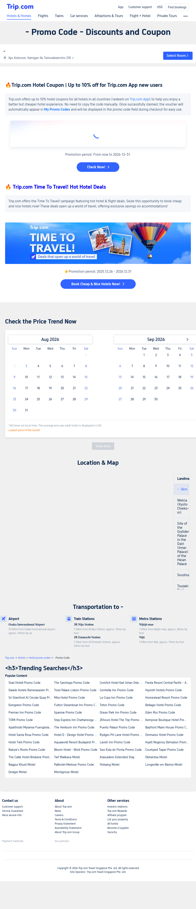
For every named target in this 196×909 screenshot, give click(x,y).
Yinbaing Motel (109, 764)
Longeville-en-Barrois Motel (163, 764)
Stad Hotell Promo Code (24, 682)
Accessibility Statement (68, 827)
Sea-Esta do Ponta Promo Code (121, 749)
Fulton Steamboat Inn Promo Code (76, 705)
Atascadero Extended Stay (117, 757)
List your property (117, 819)
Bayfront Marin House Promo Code (167, 727)
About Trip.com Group (67, 832)
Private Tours (167, 16)
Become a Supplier (118, 827)
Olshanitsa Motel (156, 757)
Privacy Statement (65, 823)
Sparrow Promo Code (68, 712)
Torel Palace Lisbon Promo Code (75, 690)
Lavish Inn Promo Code (115, 742)
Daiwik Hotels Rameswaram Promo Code (31, 690)
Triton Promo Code (112, 705)
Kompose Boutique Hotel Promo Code (167, 720)
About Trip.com (63, 806)
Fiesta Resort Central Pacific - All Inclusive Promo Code (167, 682)
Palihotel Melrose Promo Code (74, 764)
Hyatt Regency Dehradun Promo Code (167, 742)
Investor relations (117, 806)
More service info (12, 815)
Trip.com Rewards (117, 810)
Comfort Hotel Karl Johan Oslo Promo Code (122, 682)
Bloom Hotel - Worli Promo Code (75, 749)
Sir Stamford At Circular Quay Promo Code (31, 697)
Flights (43, 16)
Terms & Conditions (66, 819)
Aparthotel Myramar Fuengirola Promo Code (31, 727)
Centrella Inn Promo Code (117, 690)
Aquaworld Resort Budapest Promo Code (76, 742)
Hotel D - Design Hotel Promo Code (76, 735)
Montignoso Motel (66, 772)
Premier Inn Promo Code (25, 712)
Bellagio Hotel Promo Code (163, 705)
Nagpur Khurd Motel (22, 764)
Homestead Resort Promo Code (166, 697)
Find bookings (177, 7)
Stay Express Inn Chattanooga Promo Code (76, 720)
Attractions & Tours (109, 16)
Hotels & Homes (19, 16)
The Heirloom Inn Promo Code (74, 727)
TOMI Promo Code (21, 720)
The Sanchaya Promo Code (72, 682)
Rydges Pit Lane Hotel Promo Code (122, 735)
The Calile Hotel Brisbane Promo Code (31, 757)
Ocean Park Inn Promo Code (118, 712)
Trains (59, 16)
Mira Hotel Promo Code (69, 697)
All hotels (112, 823)
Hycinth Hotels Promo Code (163, 690)
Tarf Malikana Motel (67, 757)
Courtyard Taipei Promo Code (164, 749)
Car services (79, 16)
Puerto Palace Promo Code (117, 727)
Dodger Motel (18, 772)
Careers (59, 815)
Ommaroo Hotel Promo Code (164, 735)
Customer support (140, 7)
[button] (178, 56)
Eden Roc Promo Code (160, 712)
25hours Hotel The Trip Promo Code (122, 720)
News (58, 810)
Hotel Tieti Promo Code (24, 742)
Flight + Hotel (140, 16)
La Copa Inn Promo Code (116, 697)
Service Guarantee (12, 810)
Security (112, 832)
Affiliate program (117, 815)
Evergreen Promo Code (24, 705)
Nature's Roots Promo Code (27, 749)
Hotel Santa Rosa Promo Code (29, 735)
